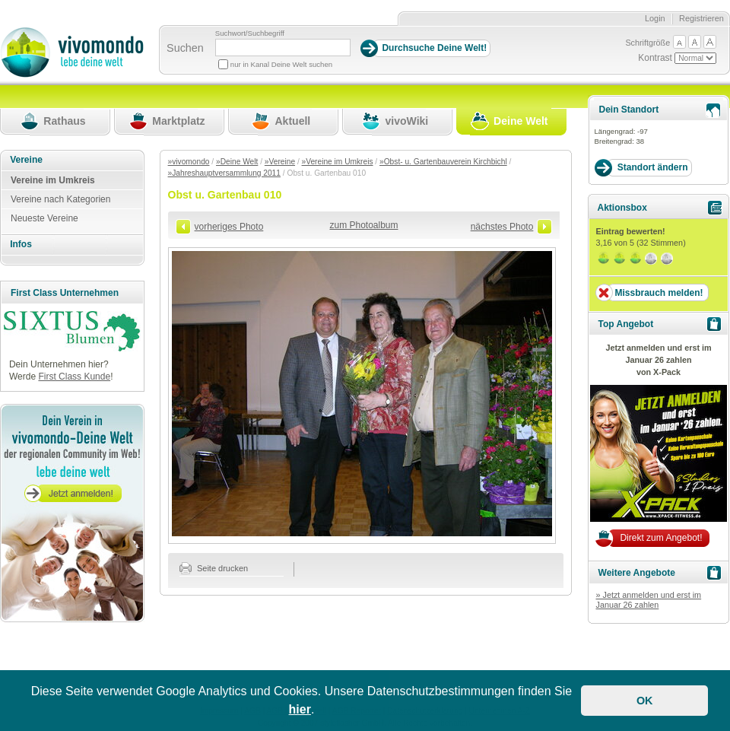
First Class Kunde (74, 376)
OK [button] (644, 700)
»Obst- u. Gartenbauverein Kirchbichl (443, 161)
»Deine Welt (237, 161)
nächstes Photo (502, 226)
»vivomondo (189, 161)
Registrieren (701, 18)
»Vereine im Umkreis (337, 161)
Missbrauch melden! (658, 293)
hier (300, 709)
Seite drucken (214, 568)
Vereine (26, 159)
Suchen (185, 48)
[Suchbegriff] (283, 47)
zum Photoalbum (363, 225)
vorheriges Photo (229, 226)
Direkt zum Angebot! (661, 537)
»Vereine (280, 161)
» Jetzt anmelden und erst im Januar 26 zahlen (648, 600)
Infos (21, 244)
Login (655, 18)
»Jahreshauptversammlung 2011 (224, 173)
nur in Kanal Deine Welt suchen (281, 64)
